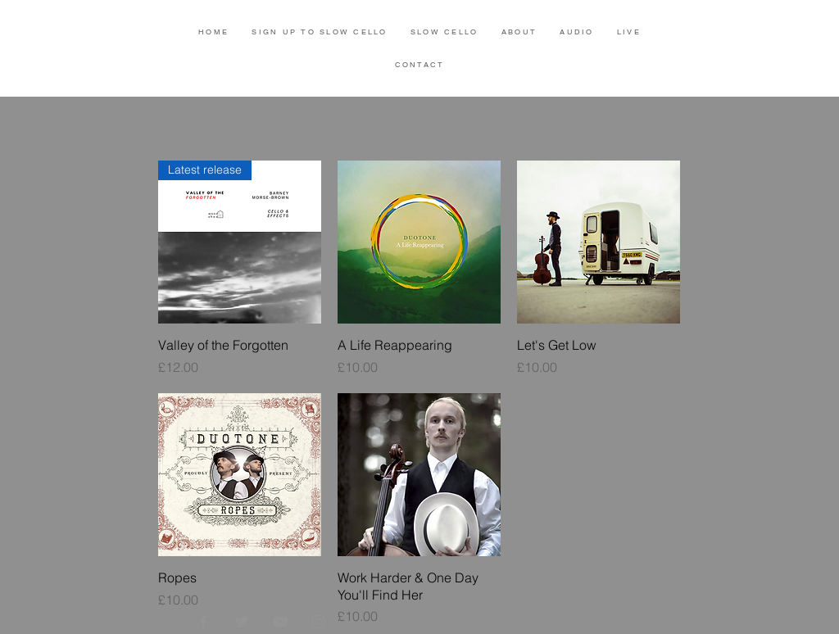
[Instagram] (319, 622)
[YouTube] (280, 622)
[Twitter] (242, 622)
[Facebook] (203, 622)
